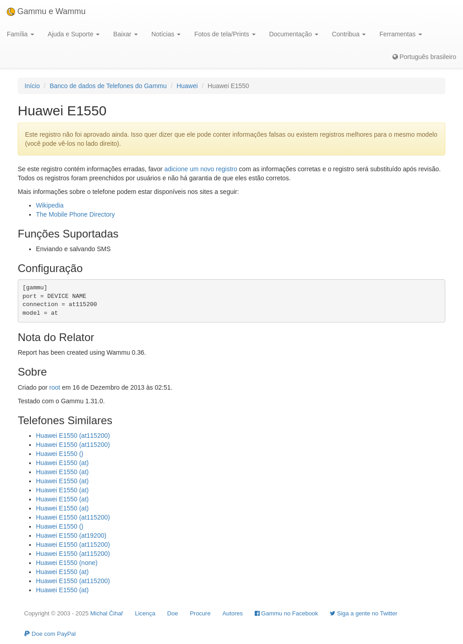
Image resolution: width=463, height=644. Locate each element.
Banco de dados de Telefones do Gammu (108, 85)
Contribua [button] (349, 34)
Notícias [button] (166, 34)
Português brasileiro (424, 56)
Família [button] (20, 34)
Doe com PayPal (49, 633)
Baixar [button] (125, 34)
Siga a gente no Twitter (363, 613)
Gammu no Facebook (286, 613)
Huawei (187, 85)
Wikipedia (50, 205)
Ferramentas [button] (400, 34)
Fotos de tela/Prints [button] (225, 34)
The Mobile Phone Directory (75, 214)
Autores (232, 613)
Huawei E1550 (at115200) (73, 435)
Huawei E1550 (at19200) (71, 535)
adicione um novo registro (200, 169)
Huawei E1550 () (59, 453)
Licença (145, 613)
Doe (172, 613)
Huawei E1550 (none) (66, 562)
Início (32, 85)
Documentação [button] (293, 34)
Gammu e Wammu (46, 11)
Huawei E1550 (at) (62, 462)
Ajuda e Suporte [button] (74, 34)
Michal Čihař (106, 613)
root (54, 387)
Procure (200, 613)
